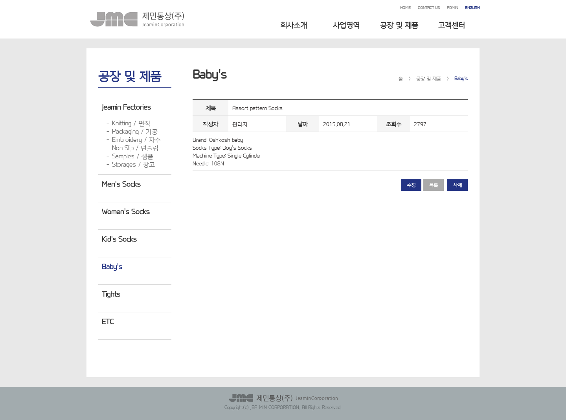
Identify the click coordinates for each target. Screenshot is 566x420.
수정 (411, 185)
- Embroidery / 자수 (133, 139)
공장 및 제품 (399, 24)
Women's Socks (125, 211)
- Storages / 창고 (130, 164)
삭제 (457, 185)
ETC (108, 321)
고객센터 (451, 24)
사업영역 (346, 24)
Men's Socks (121, 183)
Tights (111, 293)
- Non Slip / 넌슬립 (132, 147)
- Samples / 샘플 (129, 156)
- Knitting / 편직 (128, 123)
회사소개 (293, 24)
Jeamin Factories (126, 106)
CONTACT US (429, 7)
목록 (433, 185)
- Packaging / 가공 (132, 131)
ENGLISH (472, 7)
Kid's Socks (119, 238)
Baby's (112, 266)
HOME (405, 7)
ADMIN (452, 7)
